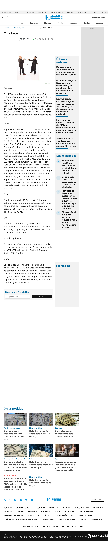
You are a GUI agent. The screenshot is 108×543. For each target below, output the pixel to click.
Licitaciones (96, 519)
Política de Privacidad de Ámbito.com (21, 519)
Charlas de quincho (57, 12)
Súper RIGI (70, 12)
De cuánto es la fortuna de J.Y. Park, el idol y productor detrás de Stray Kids (66, 71)
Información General (14, 515)
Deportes (69, 512)
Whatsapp (32, 500)
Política (60, 23)
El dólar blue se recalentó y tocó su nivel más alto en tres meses (14, 435)
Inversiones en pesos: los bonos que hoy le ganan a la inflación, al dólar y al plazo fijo (66, 466)
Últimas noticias (24, 508)
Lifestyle (32, 512)
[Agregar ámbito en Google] (27, 39)
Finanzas (47, 23)
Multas (83, 519)
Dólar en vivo (19, 12)
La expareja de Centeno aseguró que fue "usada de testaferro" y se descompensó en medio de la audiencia (65, 106)
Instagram (15, 500)
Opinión (87, 23)
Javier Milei (30, 12)
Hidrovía (93, 12)
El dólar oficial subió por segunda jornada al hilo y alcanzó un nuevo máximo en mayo (69, 220)
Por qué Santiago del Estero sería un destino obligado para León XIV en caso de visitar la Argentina (66, 86)
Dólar (21, 23)
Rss (72, 515)
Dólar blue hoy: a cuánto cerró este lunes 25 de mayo (41, 465)
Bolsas (65, 270)
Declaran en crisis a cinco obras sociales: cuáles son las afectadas (69, 182)
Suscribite (42, 296)
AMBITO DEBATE (73, 526)
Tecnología (61, 515)
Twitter (5, 500)
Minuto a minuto (11, 476)
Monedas (59, 270)
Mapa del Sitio (85, 515)
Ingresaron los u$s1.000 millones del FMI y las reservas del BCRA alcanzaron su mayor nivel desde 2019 (66, 126)
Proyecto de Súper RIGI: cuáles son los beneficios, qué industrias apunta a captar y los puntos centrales (69, 199)
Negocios (73, 23)
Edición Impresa (86, 512)
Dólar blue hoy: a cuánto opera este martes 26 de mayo (64, 434)
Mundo (57, 512)
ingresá (103, 17)
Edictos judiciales (66, 519)
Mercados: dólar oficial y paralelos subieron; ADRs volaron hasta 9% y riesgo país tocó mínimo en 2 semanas (15, 484)
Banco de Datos (81, 508)
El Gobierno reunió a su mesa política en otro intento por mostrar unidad (69, 166)
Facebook (9, 500)
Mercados (98, 508)
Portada (8, 508)
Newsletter (103, 23)
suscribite (96, 17)
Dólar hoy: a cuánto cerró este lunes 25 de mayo (40, 483)
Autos (31, 515)
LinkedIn (21, 500)
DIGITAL (31, 526)
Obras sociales (82, 12)
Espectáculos (44, 515)
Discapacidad (42, 12)
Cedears (80, 270)
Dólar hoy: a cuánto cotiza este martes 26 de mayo (40, 434)
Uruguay (99, 23)
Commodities (72, 270)
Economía (34, 23)
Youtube (26, 500)
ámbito (6, 28)
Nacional (45, 512)
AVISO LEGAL (48, 519)
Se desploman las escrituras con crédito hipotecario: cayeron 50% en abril (66, 142)
